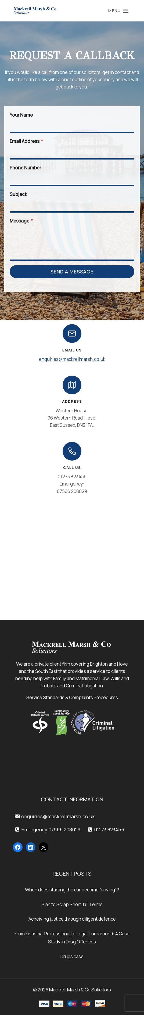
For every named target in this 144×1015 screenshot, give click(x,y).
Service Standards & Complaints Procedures (72, 697)
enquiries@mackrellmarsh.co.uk (72, 359)
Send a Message (72, 271)
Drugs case (72, 956)
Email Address (26, 141)
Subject (18, 194)
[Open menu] (118, 11)
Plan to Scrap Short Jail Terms (72, 904)
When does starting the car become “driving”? (72, 890)
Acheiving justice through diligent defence (72, 919)
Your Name (21, 115)
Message (21, 221)
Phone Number (25, 168)
